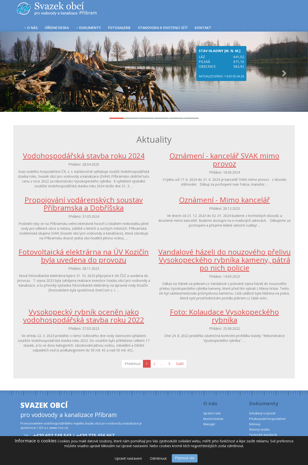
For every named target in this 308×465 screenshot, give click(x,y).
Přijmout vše (185, 458)
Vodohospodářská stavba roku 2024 (84, 156)
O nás (31, 27)
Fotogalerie (119, 27)
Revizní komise (213, 419)
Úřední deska (57, 27)
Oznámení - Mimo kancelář (224, 200)
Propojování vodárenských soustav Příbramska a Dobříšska (84, 204)
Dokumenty (88, 27)
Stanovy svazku (259, 429)
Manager (209, 424)
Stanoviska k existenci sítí (162, 27)
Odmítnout (158, 458)
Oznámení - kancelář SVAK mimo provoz (224, 159)
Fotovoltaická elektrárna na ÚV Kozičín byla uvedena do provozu (84, 256)
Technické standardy (263, 435)
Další (180, 363)
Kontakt (203, 27)
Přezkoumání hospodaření (267, 419)
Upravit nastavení (128, 458)
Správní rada (212, 413)
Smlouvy (254, 424)
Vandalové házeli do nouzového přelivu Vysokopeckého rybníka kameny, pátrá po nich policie (224, 260)
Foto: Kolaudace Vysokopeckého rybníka (224, 316)
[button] (23, 72)
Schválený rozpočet (262, 413)
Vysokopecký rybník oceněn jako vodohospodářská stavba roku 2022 (83, 316)
